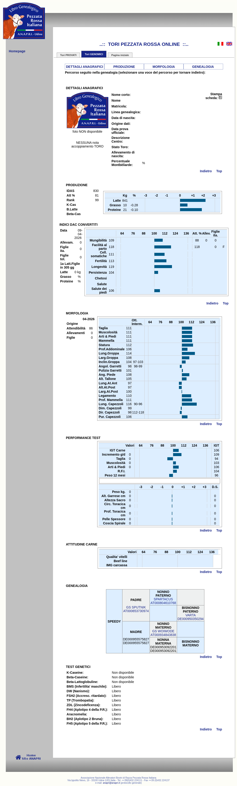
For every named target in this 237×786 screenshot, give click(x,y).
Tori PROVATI (68, 55)
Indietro (206, 171)
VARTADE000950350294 (191, 617)
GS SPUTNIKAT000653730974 (136, 609)
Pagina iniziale (120, 55)
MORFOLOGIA (164, 67)
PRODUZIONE (124, 67)
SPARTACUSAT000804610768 (163, 601)
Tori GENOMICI (94, 54)
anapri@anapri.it (111, 783)
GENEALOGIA (203, 67)
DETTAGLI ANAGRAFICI (84, 67)
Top (219, 171)
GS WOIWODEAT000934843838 (163, 633)
